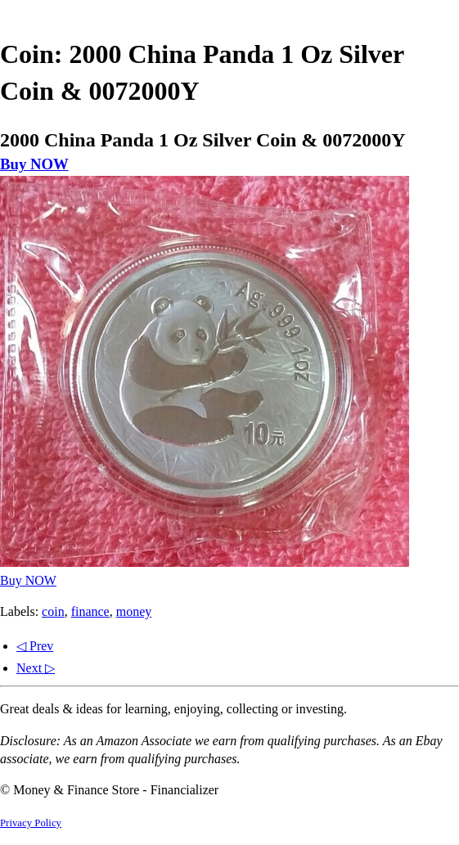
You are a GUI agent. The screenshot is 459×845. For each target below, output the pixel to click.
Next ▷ (35, 668)
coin (53, 611)
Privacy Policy (30, 823)
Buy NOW (34, 164)
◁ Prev (34, 646)
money (134, 611)
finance (90, 611)
